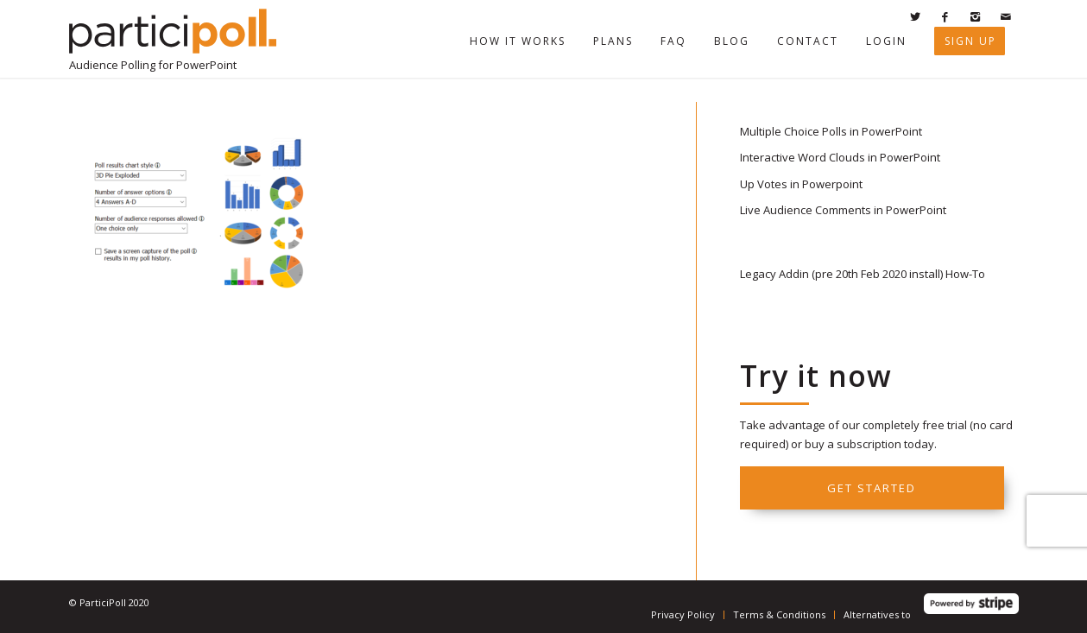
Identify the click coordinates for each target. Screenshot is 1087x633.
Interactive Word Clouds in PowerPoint (840, 157)
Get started (871, 488)
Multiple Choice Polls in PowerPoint (831, 131)
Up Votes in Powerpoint (801, 184)
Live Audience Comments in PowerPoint (843, 210)
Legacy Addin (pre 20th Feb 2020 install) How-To (862, 274)
